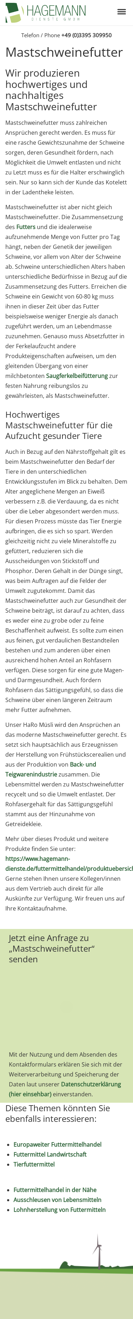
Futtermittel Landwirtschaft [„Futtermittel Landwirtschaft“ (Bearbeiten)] (50, 1154)
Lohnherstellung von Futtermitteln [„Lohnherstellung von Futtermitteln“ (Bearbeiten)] (59, 1210)
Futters (25, 227)
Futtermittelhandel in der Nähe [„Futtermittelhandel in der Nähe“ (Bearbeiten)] (54, 1190)
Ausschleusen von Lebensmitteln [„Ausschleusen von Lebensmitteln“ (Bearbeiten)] (57, 1200)
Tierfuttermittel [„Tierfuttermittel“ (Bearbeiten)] (34, 1164)
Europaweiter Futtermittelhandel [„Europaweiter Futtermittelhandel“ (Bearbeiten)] (57, 1144)
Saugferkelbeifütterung (77, 376)
